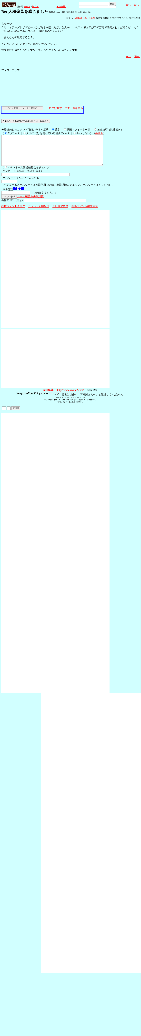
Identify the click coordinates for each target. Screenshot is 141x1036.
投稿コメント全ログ (13, 212)
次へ (128, 5)
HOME (27, 6)
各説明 (99, 133)
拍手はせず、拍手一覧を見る (66, 108)
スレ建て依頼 (60, 212)
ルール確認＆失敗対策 (30, 202)
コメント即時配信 (38, 212)
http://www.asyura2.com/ (70, 395)
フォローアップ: (10, 70)
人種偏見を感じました (84, 17)
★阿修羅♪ (61, 6)
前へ (136, 5)
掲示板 (35, 6)
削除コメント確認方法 (84, 212)
